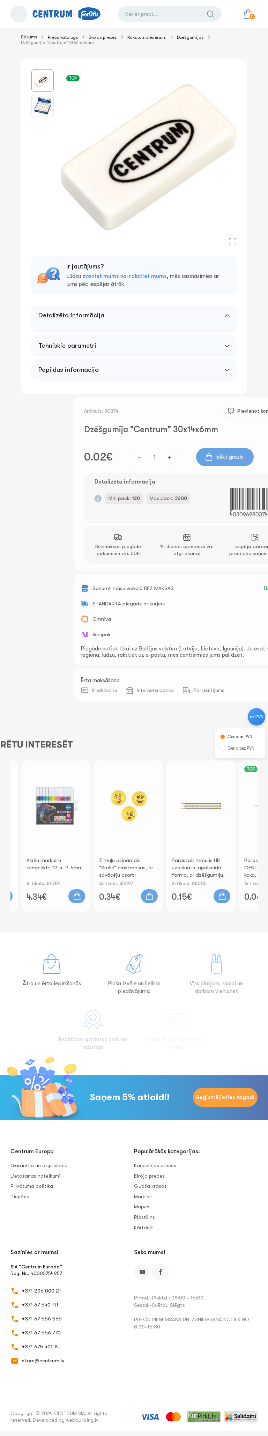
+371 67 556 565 (42, 1319)
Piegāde (19, 1196)
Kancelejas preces (155, 1165)
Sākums (29, 36)
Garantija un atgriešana (39, 1165)
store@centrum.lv (43, 1360)
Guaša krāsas (150, 1186)
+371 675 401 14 (40, 1346)
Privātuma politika (31, 1186)
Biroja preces (149, 1176)
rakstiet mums (148, 276)
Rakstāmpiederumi (146, 37)
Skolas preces (103, 37)
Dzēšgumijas (190, 37)
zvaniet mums (100, 276)
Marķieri (143, 1196)
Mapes (141, 1206)
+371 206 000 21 (41, 1291)
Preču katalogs (63, 37)
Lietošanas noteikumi (35, 1176)
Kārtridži (144, 1227)
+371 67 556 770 (41, 1333)
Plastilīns (144, 1217)
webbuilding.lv (82, 1420)
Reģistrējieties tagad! (225, 1097)
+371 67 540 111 (40, 1305)
